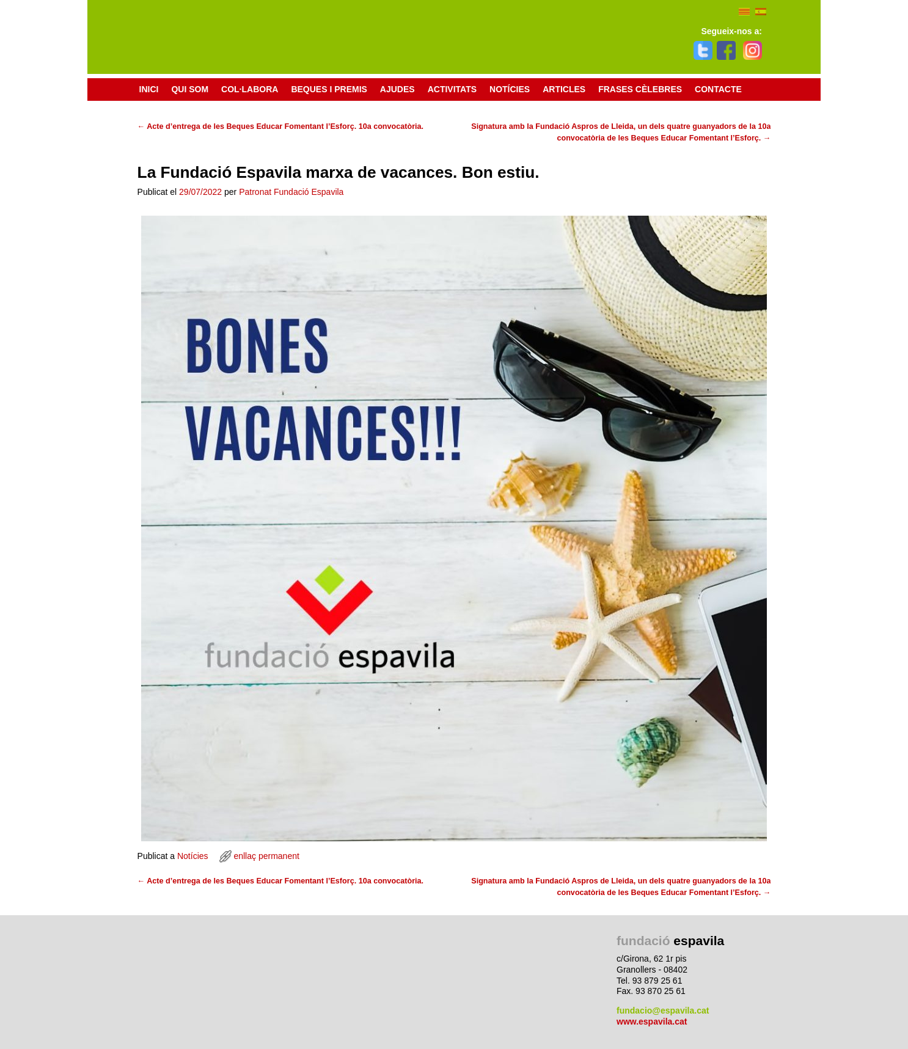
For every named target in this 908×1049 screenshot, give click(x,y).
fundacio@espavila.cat (663, 1010)
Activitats (455, 89)
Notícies (509, 89)
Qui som (189, 89)
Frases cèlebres (640, 89)
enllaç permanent (266, 856)
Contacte (718, 89)
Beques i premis (332, 89)
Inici (149, 89)
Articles (564, 89)
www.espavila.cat (652, 1021)
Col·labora (249, 89)
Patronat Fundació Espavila (291, 192)
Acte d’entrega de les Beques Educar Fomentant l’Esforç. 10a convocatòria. (280, 126)
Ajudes (397, 89)
